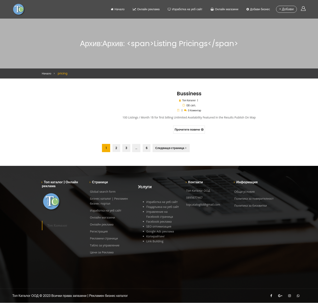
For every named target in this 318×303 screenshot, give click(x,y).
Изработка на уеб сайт (184, 9)
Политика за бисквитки (250, 206)
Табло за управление (105, 245)
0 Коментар (194, 110)
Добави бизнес (257, 9)
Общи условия (244, 192)
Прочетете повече (189, 130)
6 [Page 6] (148, 148)
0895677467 (194, 198)
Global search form (103, 192)
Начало (117, 9)
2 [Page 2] (116, 148)
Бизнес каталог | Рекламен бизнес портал (109, 201)
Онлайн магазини (224, 9)
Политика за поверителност (254, 199)
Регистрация (99, 232)
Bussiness (189, 93)
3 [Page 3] (127, 148)
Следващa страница (171, 148)
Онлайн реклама (145, 9)
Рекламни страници (104, 238)
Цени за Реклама (102, 252)
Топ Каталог (189, 100)
